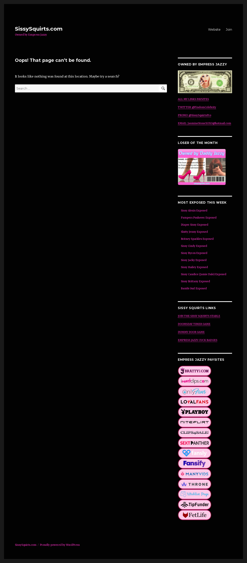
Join (229, 29)
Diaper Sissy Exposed (194, 224)
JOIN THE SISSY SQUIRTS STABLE (199, 316)
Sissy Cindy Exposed (194, 246)
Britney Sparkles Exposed (197, 239)
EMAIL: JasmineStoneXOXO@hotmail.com (204, 123)
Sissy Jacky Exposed (194, 260)
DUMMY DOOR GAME (191, 332)
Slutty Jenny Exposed (194, 231)
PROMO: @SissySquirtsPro (194, 115)
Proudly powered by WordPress (60, 545)
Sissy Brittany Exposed (195, 281)
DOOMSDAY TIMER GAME (194, 324)
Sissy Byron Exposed (194, 253)
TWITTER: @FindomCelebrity (197, 107)
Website (214, 29)
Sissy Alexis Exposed (194, 210)
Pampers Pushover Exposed (199, 217)
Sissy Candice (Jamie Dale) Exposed (203, 274)
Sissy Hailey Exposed (194, 267)
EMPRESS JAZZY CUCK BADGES (197, 340)
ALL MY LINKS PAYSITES (193, 99)
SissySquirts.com (38, 28)
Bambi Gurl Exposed (194, 288)
